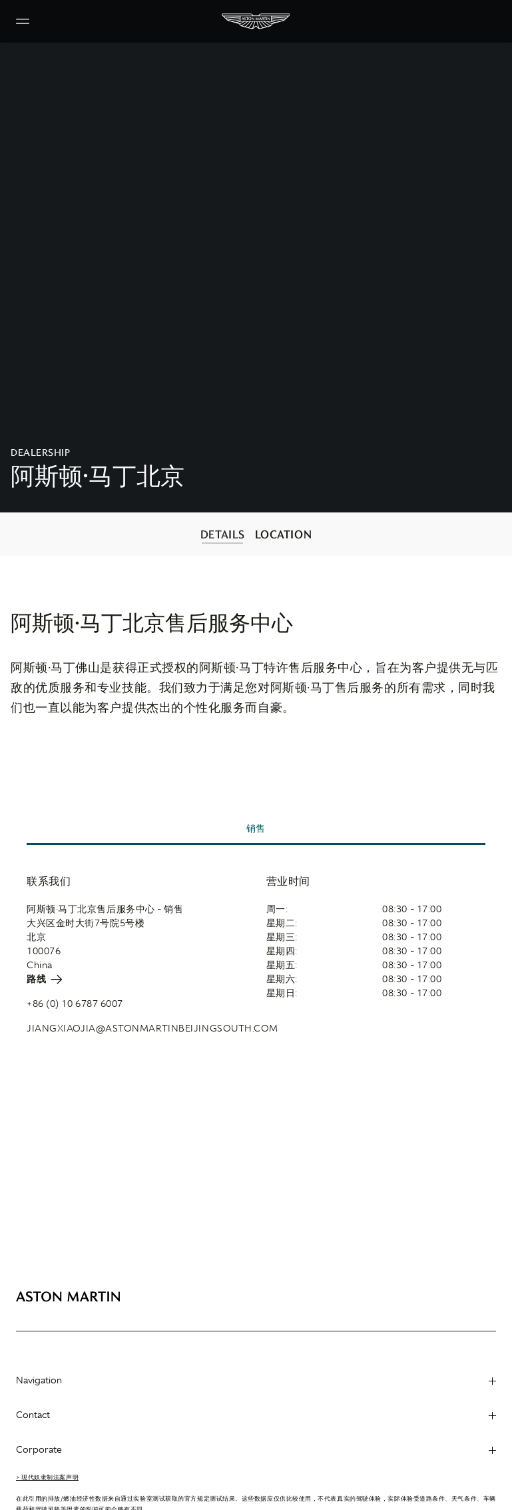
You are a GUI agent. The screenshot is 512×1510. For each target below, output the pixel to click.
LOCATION (283, 534)
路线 (45, 979)
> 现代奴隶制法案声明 (47, 1477)
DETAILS (222, 534)
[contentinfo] (256, 534)
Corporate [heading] (256, 1449)
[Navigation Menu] (22, 21)
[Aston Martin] (256, 21)
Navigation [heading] (256, 1380)
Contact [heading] (256, 1415)
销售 (256, 828)
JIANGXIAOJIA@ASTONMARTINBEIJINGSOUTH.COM (152, 1028)
